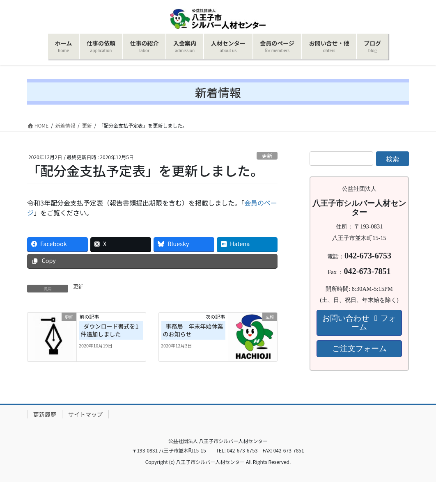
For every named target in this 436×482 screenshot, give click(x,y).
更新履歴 (44, 414)
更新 (267, 156)
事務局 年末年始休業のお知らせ (193, 330)
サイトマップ (85, 414)
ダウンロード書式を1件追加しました (110, 330)
